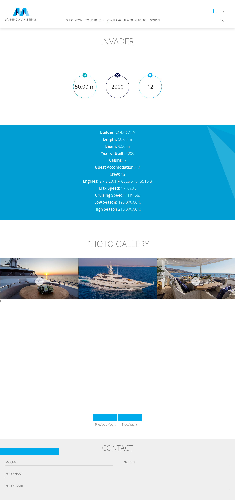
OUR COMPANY (74, 20)
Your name (14, 474)
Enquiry (128, 462)
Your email (14, 486)
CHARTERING (114, 20)
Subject (11, 462)
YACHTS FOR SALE (94, 20)
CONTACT (155, 20)
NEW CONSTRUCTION (135, 20)
